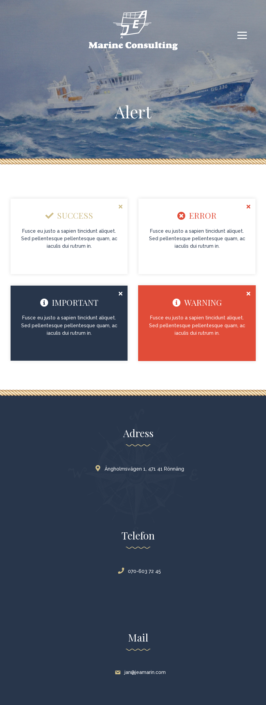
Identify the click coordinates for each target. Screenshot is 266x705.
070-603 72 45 (141, 571)
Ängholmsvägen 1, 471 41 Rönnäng (141, 469)
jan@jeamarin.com (141, 672)
